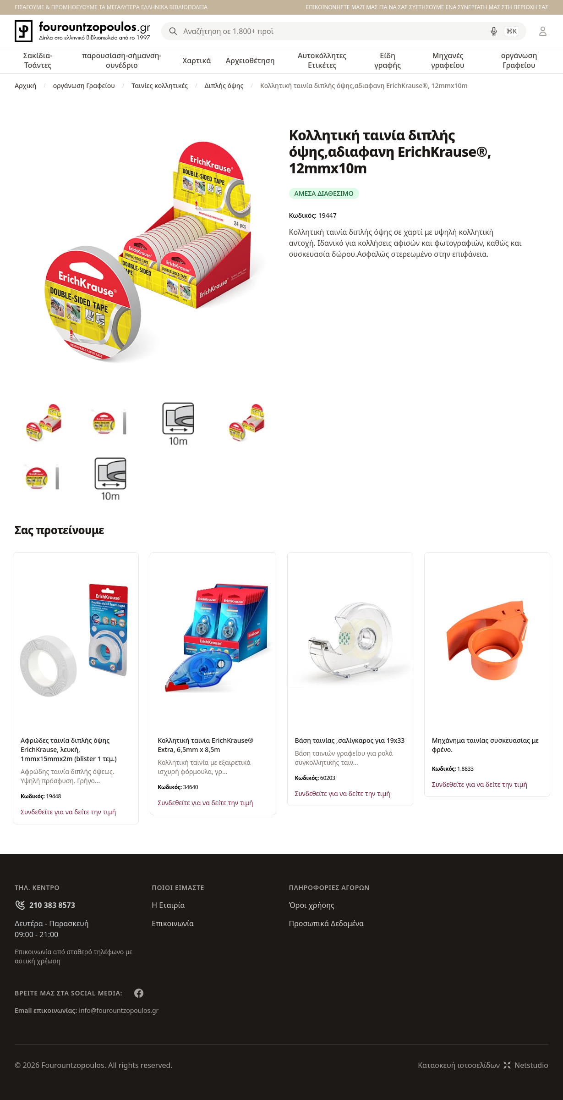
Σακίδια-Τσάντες (38, 60)
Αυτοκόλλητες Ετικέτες (322, 60)
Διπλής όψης (224, 85)
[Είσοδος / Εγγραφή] (542, 31)
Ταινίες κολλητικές (159, 85)
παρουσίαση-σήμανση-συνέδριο (122, 60)
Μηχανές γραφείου (448, 60)
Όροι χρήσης (311, 905)
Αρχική (25, 85)
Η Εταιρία (168, 905)
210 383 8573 (52, 905)
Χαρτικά (196, 60)
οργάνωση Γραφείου (519, 60)
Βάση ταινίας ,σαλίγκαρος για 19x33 (350, 740)
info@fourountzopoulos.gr (119, 1010)
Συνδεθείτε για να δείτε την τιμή (68, 811)
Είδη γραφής (387, 60)
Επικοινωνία (173, 923)
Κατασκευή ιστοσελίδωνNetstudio (483, 1065)
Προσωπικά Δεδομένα (326, 923)
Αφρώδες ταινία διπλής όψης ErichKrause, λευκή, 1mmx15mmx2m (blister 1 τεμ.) (69, 749)
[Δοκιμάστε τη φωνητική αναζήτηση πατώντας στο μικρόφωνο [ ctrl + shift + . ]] (493, 31)
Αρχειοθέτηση (250, 60)
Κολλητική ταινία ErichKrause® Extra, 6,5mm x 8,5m (205, 745)
